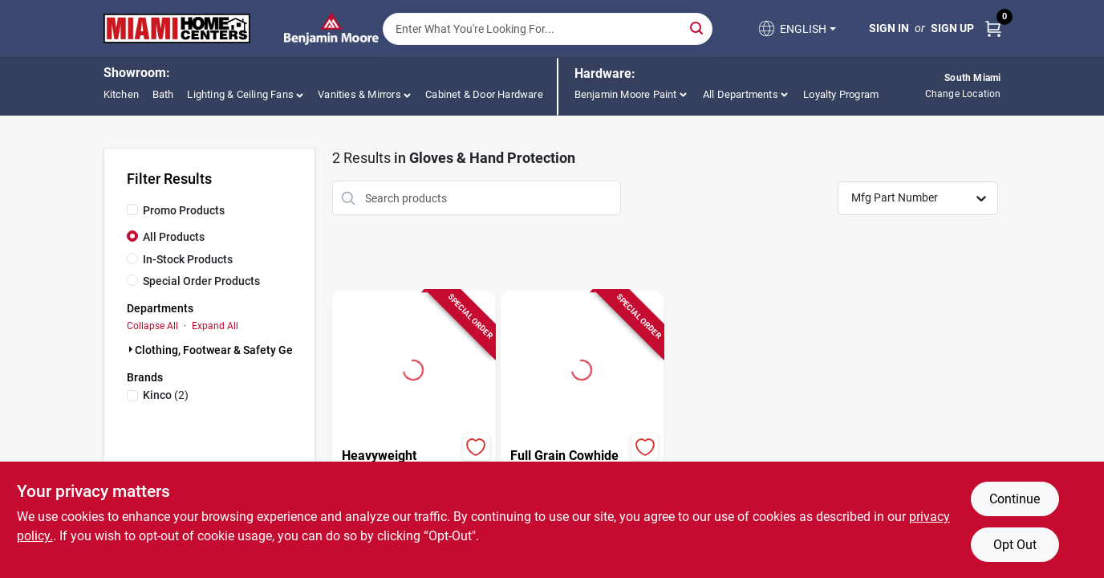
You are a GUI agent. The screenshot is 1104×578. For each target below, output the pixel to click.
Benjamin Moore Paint (625, 94)
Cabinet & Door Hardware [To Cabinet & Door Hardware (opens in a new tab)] (484, 94)
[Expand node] (130, 349)
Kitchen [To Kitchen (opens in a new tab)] (121, 94)
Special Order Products (201, 281)
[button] (796, 28)
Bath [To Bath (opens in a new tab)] (163, 94)
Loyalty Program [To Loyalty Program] (841, 94)
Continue (1014, 499)
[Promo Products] (132, 209)
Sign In (889, 28)
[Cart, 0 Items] (993, 28)
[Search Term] (547, 29)
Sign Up (952, 28)
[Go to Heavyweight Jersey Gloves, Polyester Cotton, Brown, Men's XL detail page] (413, 367)
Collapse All (152, 326)
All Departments (740, 94)
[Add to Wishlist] (476, 447)
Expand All (215, 326)
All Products (174, 237)
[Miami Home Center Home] (177, 29)
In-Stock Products (188, 259)
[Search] (697, 27)
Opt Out (1015, 544)
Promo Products (184, 210)
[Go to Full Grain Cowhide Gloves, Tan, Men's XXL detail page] (582, 367)
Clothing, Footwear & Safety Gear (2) (227, 350)
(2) (166, 395)
